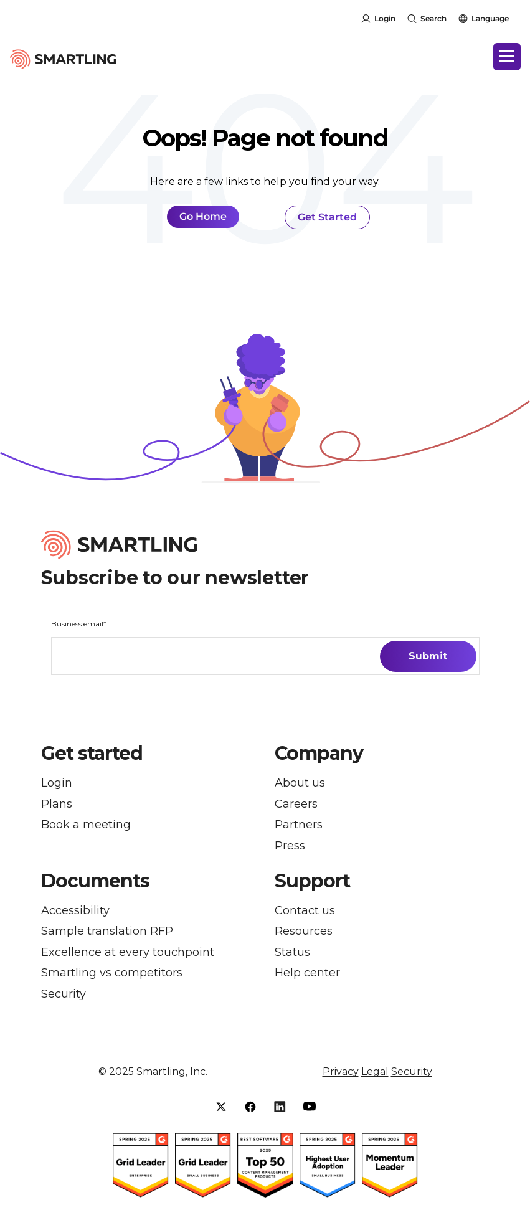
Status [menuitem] (292, 952)
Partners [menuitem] (299, 824)
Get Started (327, 217)
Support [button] (312, 881)
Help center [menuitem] (307, 973)
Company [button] (319, 753)
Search (433, 18)
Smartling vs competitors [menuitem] (111, 973)
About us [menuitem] (300, 783)
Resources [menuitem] (304, 931)
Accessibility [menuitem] (75, 910)
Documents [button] (95, 881)
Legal (375, 1072)
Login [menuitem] (56, 783)
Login (384, 18)
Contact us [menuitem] (305, 910)
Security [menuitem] (63, 994)
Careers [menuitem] (296, 804)
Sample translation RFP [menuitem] (107, 931)
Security (411, 1072)
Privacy (341, 1072)
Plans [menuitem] (56, 804)
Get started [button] (92, 753)
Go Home (203, 216)
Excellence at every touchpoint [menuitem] (127, 952)
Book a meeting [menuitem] (86, 824)
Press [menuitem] (290, 846)
